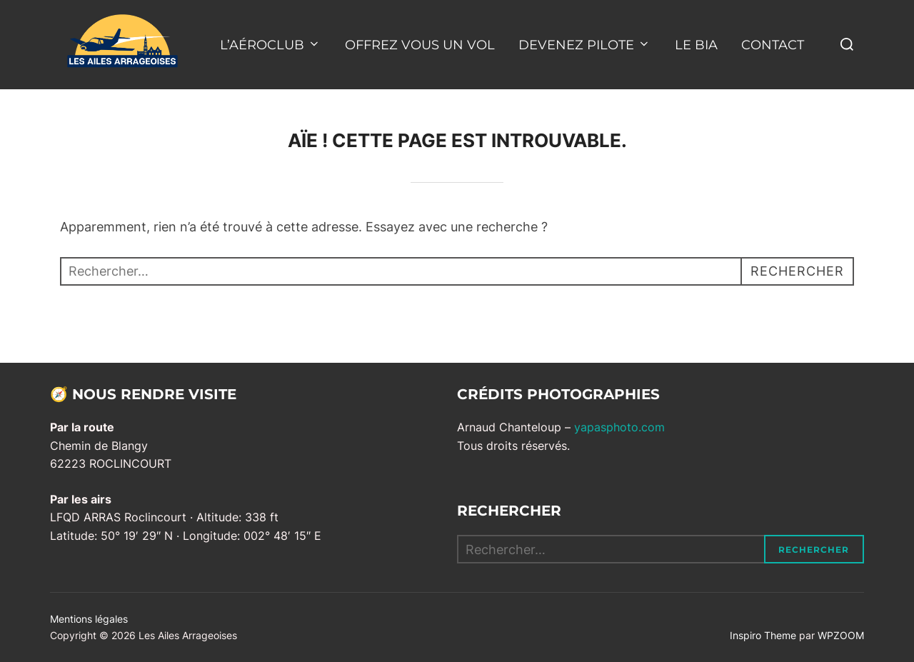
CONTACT (772, 45)
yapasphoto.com (619, 427)
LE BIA (696, 45)
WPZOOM (841, 635)
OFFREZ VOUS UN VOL (420, 45)
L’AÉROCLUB (270, 45)
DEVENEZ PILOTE (584, 45)
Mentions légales (89, 619)
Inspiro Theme (763, 635)
